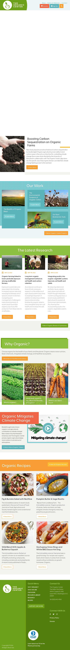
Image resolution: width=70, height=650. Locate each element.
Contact (64, 3)
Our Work (31, 592)
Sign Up (54, 6)
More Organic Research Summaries (54, 325)
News (44, 3)
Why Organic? (33, 587)
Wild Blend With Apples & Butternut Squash (13, 548)
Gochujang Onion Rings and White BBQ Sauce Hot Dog (49, 548)
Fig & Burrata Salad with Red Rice (17, 499)
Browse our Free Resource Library (14, 358)
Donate (44, 6)
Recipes (30, 600)
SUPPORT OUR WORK (36, 606)
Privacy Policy (54, 618)
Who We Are (32, 590)
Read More (7, 317)
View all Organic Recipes (58, 464)
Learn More (32, 167)
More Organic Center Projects (56, 233)
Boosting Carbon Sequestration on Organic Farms (44, 142)
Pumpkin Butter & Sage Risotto (50, 499)
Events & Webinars (53, 3)
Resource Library (34, 595)
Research (31, 597)
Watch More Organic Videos (13, 447)
